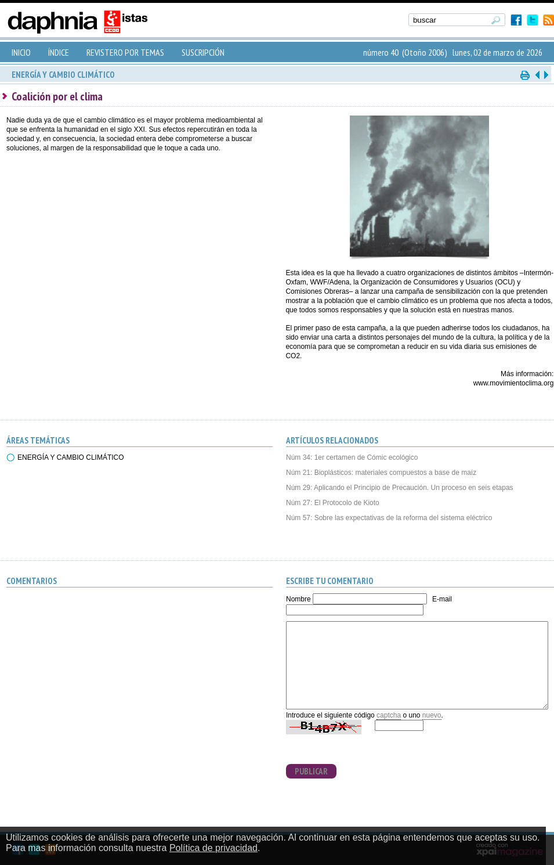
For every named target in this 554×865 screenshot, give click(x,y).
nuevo (431, 715)
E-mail (442, 599)
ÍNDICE (58, 52)
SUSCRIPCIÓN (203, 52)
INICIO (21, 52)
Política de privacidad (213, 848)
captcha (388, 715)
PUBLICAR (311, 771)
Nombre (298, 599)
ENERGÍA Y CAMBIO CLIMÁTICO (70, 457)
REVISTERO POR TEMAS (125, 52)
